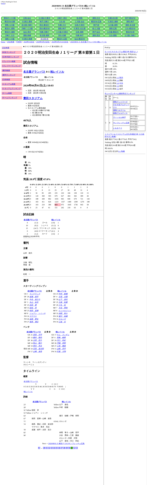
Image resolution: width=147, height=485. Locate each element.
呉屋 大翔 (61, 351)
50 (69, 448)
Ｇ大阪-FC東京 (44, 18)
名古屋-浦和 (44, 35)
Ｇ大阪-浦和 (113, 25)
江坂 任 (62, 322)
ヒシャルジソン (65, 311)
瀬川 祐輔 (63, 316)
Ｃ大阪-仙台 (79, 21)
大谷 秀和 (63, 308)
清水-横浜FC (44, 25)
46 (59, 448)
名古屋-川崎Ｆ (27, 25)
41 (47, 448)
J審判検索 (6, 70)
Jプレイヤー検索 (8, 61)
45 (57, 448)
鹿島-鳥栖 (27, 35)
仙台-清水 (27, 32)
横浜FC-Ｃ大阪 (10, 18)
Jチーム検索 (7, 93)
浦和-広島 (113, 28)
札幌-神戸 (79, 35)
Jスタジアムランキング (11, 89)
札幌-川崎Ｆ (44, 32)
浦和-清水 (96, 35)
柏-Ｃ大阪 (96, 28)
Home (3, 3)
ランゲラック (34, 294)
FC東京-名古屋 (80, 28)
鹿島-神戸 (62, 28)
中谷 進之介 (34, 299)
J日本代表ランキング (10, 57)
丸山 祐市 (33, 302)
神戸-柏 (96, 25)
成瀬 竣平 (33, 297)
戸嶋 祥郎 (61, 343)
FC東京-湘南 (113, 21)
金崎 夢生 (33, 319)
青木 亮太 (37, 346)
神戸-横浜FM (130, 18)
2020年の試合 (29, 42)
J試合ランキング (8, 52)
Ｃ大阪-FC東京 (62, 32)
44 (54, 448)
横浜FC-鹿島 (10, 28)
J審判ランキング (8, 75)
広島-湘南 (79, 32)
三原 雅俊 (61, 346)
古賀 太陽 (63, 297)
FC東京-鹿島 (27, 21)
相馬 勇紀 (33, 322)
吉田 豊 (33, 305)
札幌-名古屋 (113, 18)
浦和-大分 (96, 18)
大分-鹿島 (113, 35)
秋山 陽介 (37, 343)
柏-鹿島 (80, 18)
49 (67, 448)
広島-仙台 (27, 18)
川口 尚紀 (61, 340)
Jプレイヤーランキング (11, 66)
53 (77, 448)
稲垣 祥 (33, 308)
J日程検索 (6, 79)
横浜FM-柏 (130, 32)
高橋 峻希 (61, 337)
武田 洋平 (37, 335)
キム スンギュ (63, 335)
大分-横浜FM (130, 28)
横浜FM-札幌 (10, 21)
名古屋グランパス (34, 71)
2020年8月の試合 (43, 42)
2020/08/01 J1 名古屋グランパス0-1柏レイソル (88, 42)
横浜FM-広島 (96, 21)
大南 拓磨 (63, 302)
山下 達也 (63, 299)
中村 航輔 (63, 294)
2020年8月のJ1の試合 (60, 42)
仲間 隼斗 (63, 313)
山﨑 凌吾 (37, 351)
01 (39, 448)
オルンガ (62, 319)
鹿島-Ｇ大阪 (10, 25)
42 (49, 448)
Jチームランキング (9, 98)
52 (74, 448)
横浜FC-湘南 (10, 32)
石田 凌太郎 (38, 349)
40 (44, 448)
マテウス (33, 316)
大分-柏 (62, 21)
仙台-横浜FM (79, 39)
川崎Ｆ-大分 (10, 35)
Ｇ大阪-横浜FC (113, 32)
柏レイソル (57, 71)
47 (62, 448)
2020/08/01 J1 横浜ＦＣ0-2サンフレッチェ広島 (66, 443)
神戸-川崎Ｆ (44, 21)
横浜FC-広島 (62, 39)
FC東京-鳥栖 (27, 39)
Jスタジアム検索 (8, 84)
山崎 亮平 (61, 349)
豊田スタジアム (33, 98)
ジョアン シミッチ (37, 313)
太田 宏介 (37, 340)
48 (64, 448)
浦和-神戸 (130, 21)
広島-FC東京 (80, 25)
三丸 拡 (62, 305)
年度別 (19, 42)
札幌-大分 (62, 25)
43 (52, 448)
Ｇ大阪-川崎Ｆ (130, 35)
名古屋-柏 (44, 39)
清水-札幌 (62, 35)
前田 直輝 (33, 311)
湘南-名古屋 (130, 25)
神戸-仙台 (96, 32)
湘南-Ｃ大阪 (10, 39)
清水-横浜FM (44, 28)
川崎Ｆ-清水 (62, 18)
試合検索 (10, 42)
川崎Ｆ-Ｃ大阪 (27, 28)
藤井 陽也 (37, 337)
